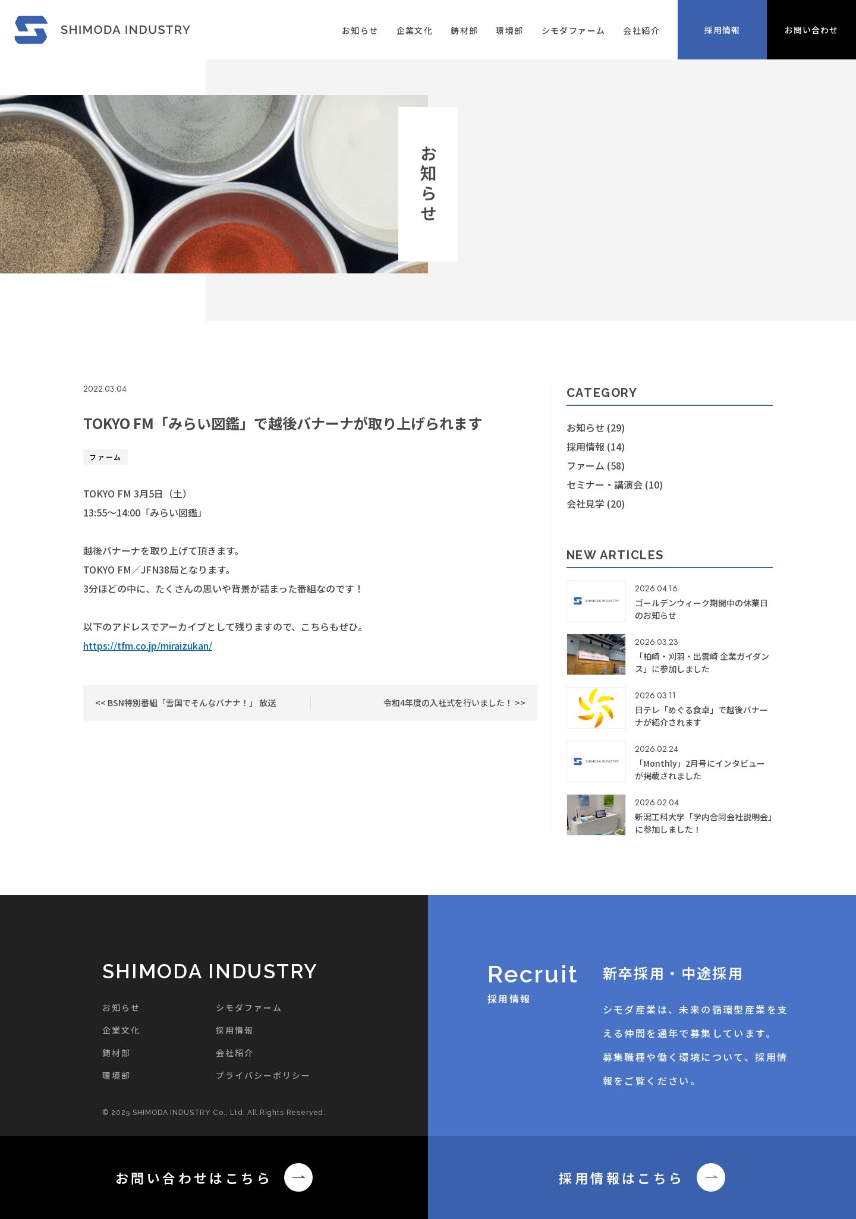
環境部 (509, 30)
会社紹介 (641, 30)
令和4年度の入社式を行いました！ (449, 702)
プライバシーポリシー (263, 1075)
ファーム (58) (596, 465)
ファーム (105, 457)
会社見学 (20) (596, 503)
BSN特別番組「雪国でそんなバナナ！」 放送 (191, 702)
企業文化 (414, 30)
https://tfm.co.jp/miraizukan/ (147, 645)
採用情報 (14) (596, 446)
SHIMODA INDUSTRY (210, 971)
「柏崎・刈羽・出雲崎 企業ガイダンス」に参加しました (702, 662)
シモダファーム (574, 30)
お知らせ (360, 30)
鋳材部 (464, 30)
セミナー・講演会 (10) (615, 484)
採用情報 (235, 1030)
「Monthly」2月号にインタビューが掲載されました (700, 769)
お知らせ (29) (596, 427)
